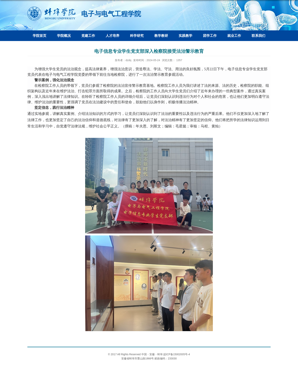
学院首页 (39, 36)
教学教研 (161, 36)
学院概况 (64, 36)
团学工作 (210, 36)
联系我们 (258, 36)
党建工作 (88, 36)
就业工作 (234, 36)
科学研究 (137, 36)
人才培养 (112, 36)
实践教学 (185, 36)
